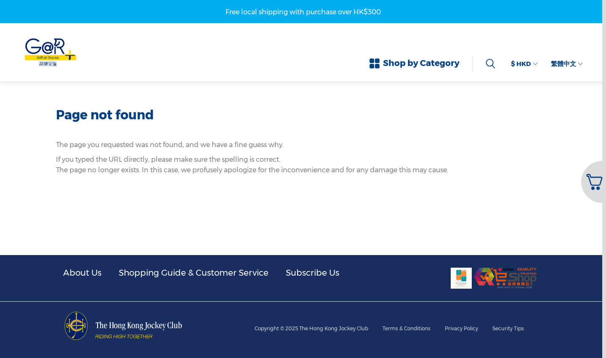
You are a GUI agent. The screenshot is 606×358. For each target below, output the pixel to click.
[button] (592, 182)
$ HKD (524, 64)
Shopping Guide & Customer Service (193, 273)
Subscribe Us (312, 273)
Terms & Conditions (407, 328)
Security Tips (508, 328)
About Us (82, 273)
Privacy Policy (461, 328)
